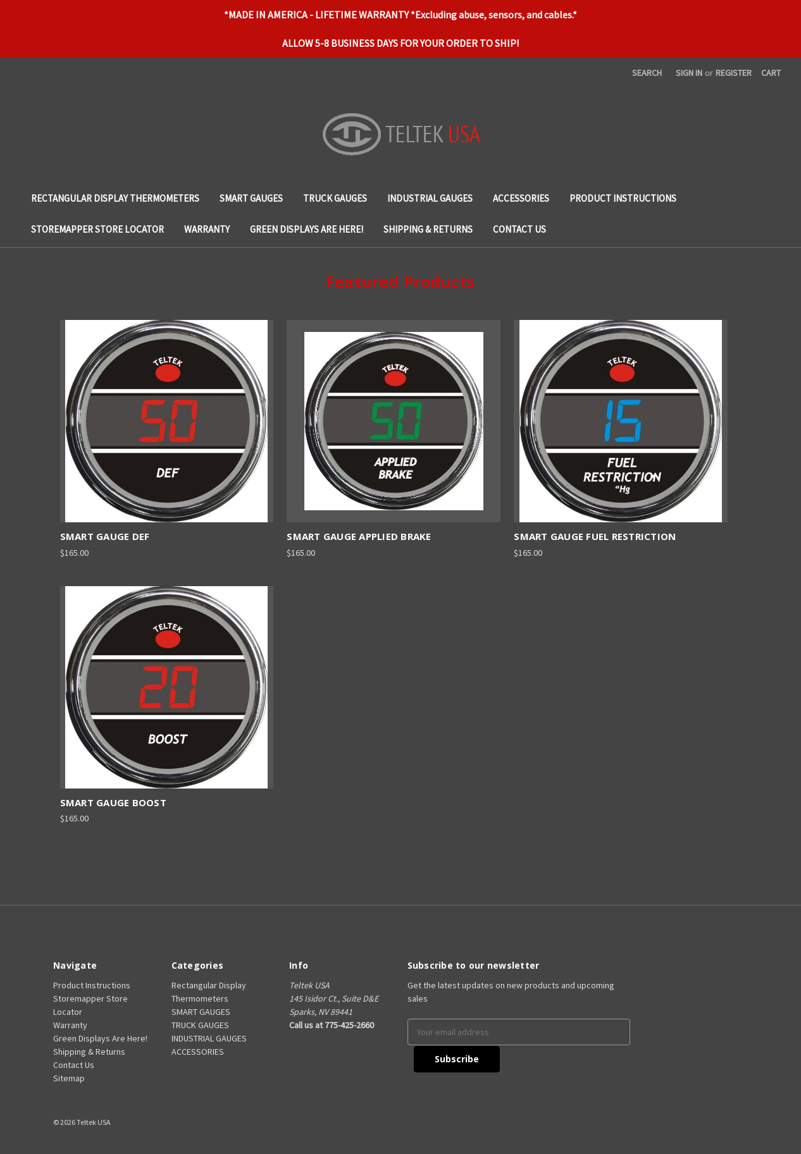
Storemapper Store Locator (97, 229)
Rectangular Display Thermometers (115, 198)
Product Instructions (622, 198)
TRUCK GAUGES (335, 198)
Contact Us (519, 229)
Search (647, 72)
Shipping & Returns (428, 229)
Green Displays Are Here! (306, 229)
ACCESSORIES (521, 198)
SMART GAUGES (251, 198)
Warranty (207, 229)
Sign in (689, 72)
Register (734, 72)
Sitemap (69, 1078)
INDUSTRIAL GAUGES (430, 198)
